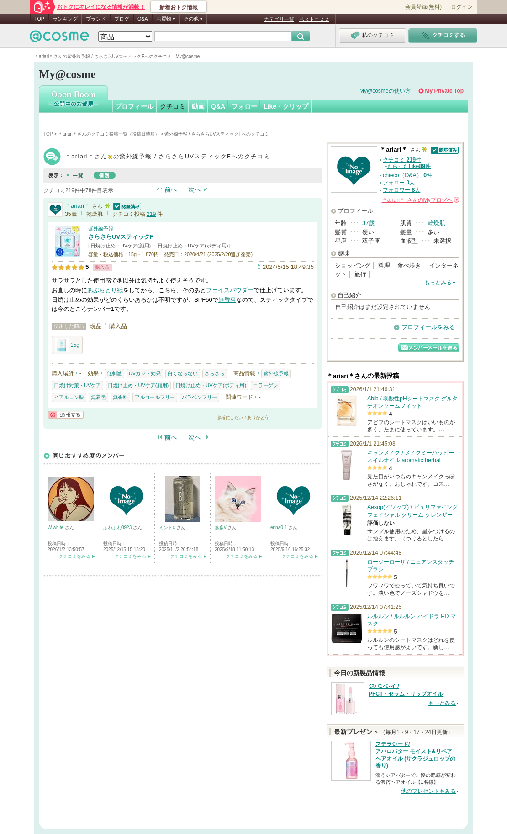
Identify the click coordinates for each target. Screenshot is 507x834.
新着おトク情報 (178, 7)
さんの (420, 200)
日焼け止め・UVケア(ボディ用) (193, 245)
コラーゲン (265, 385)
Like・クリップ (286, 106)
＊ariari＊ (77, 205)
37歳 (368, 223)
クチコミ (172, 106)
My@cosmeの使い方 (385, 91)
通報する (66, 415)
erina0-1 (279, 527)
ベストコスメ (314, 19)
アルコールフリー (155, 397)
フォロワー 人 (401, 190)
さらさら (215, 373)
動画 (198, 106)
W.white (56, 527)
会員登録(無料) (423, 7)
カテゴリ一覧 (279, 19)
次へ (194, 189)
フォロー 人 (399, 182)
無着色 (98, 397)
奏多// (221, 527)
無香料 (227, 299)
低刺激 (114, 373)
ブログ (121, 18)
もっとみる (438, 282)
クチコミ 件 (402, 160)
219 (151, 214)
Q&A (142, 18)
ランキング (65, 18)
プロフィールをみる (428, 327)
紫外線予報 (100, 228)
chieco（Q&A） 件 (407, 175)
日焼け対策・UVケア (77, 385)
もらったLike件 (409, 166)
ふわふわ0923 (118, 527)
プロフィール (134, 106)
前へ (170, 189)
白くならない (183, 373)
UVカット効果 (145, 373)
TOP (39, 18)
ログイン (462, 7)
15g (67, 345)
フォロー (244, 106)
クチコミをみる (74, 556)
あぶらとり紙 (105, 290)
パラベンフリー (199, 397)
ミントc (167, 527)
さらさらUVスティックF (120, 236)
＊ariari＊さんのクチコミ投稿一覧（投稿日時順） (108, 133)
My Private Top (444, 91)
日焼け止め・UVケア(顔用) (120, 245)
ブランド (96, 18)
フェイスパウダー (230, 290)
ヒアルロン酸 (69, 397)
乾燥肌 (436, 223)
